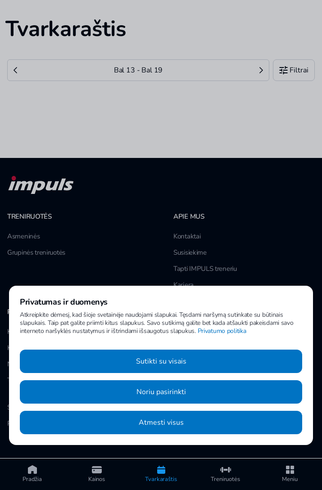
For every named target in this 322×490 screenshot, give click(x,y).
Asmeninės (23, 236)
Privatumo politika (222, 331)
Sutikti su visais (161, 361)
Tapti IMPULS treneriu (205, 268)
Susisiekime (190, 252)
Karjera (183, 284)
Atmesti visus (161, 422)
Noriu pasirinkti (161, 392)
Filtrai (293, 70)
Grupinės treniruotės (36, 252)
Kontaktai (186, 236)
